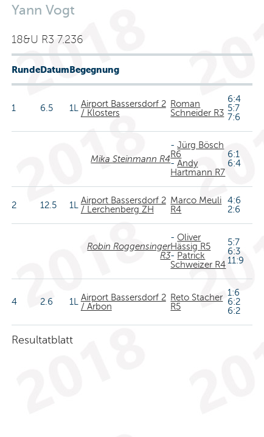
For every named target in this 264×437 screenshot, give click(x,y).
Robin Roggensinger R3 (128, 251)
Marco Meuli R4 (195, 204)
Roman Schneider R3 (197, 108)
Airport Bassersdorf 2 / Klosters (123, 108)
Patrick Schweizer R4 (198, 260)
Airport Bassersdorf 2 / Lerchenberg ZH (123, 204)
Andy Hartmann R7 (197, 167)
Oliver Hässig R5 (190, 241)
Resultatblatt (42, 340)
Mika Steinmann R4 (130, 159)
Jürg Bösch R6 (197, 149)
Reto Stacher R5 (196, 302)
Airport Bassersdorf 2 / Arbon (123, 302)
